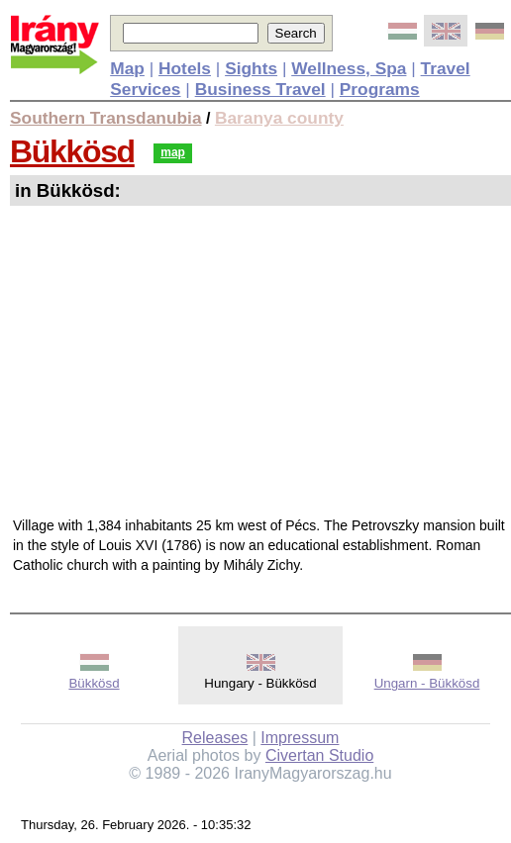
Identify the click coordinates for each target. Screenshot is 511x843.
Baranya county (279, 118)
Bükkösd (72, 151)
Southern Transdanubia (106, 118)
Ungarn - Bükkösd (427, 683)
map (172, 152)
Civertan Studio (319, 755)
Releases (215, 737)
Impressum (299, 737)
